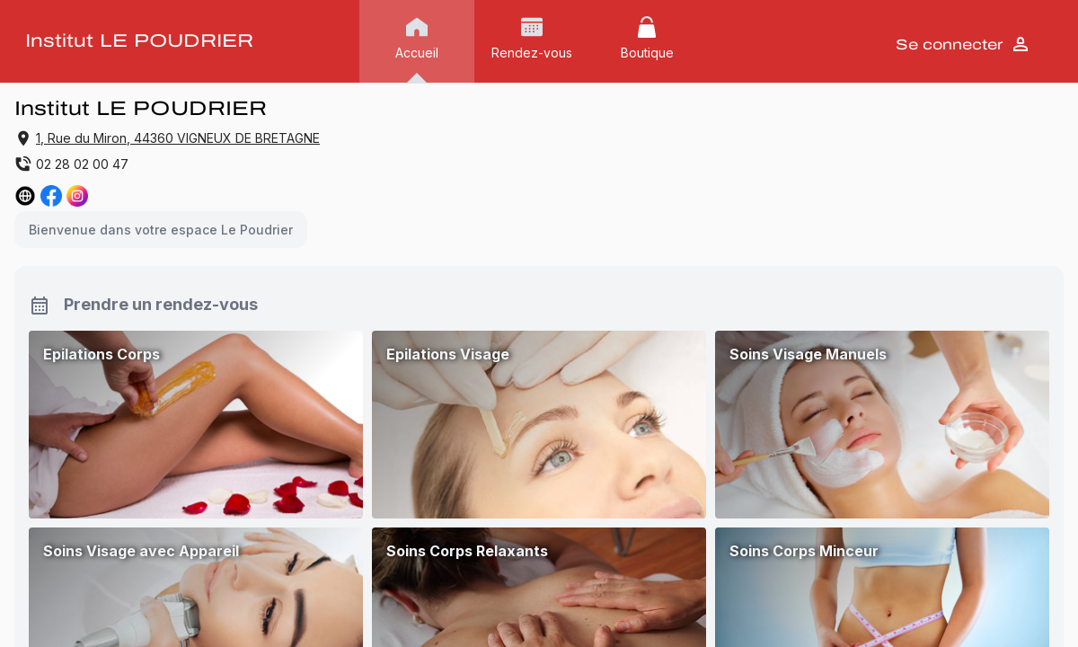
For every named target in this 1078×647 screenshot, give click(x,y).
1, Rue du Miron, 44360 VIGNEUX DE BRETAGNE (178, 138)
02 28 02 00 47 (71, 164)
